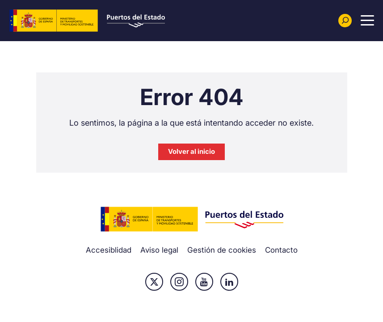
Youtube (204, 282)
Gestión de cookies (221, 250)
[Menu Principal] (367, 20)
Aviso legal (159, 250)
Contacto (281, 250)
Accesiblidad (108, 250)
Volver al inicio (191, 151)
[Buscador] (345, 20)
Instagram (179, 282)
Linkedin (229, 282)
